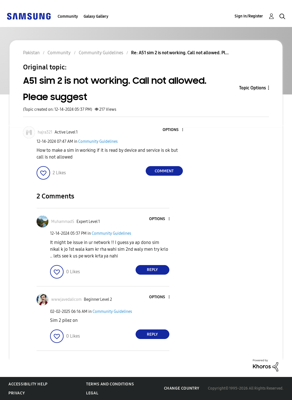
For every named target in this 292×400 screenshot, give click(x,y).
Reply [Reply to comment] (152, 269)
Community (68, 16)
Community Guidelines (98, 141)
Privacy (16, 393)
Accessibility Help (28, 384)
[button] (173, 130)
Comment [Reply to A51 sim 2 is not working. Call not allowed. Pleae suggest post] (164, 171)
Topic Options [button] (252, 88)
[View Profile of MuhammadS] (62, 221)
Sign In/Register (249, 16)
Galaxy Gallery (96, 16)
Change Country (181, 388)
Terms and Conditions (110, 384)
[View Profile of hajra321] (45, 132)
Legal (92, 393)
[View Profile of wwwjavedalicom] (66, 299)
